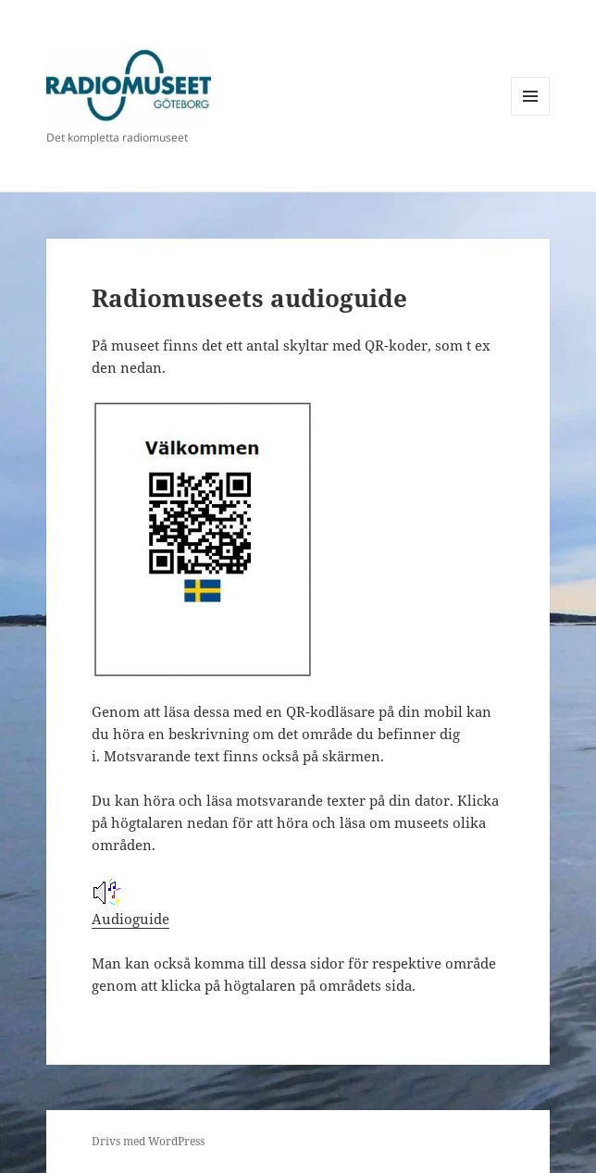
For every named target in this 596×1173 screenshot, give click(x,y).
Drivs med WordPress (148, 1141)
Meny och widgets (531, 115)
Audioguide (130, 903)
